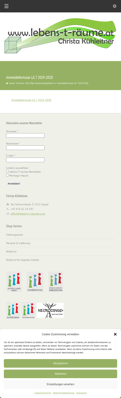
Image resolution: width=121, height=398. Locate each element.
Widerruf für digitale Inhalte (22, 260)
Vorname (12, 131)
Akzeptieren (60, 363)
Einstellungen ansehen (60, 384)
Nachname (13, 143)
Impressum (81, 392)
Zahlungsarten (14, 234)
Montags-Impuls (17, 175)
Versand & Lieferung (18, 243)
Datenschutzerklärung (63, 392)
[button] (115, 334)
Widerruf (11, 251)
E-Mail (10, 155)
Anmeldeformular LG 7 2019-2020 (31, 100)
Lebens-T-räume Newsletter (23, 171)
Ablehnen (60, 373)
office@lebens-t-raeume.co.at (28, 213)
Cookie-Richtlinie (42, 392)
